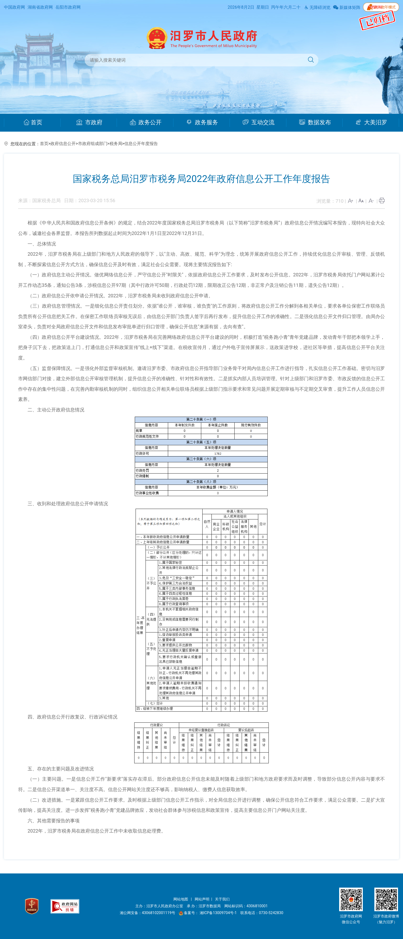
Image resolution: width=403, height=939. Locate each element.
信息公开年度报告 (141, 143)
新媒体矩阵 (346, 7)
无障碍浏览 (317, 7)
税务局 (116, 143)
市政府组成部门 (92, 143)
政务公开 (146, 122)
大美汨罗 (371, 122)
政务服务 (202, 122)
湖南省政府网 (40, 7)
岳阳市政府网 (68, 7)
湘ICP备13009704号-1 (219, 913)
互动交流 (259, 122)
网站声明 (202, 899)
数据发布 (315, 122)
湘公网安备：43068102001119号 (147, 913)
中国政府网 (14, 7)
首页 (33, 122)
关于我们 (222, 899)
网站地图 (181, 899)
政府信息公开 (63, 143)
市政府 (89, 122)
